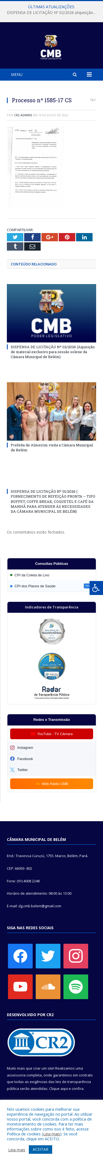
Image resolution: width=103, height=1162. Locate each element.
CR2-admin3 (23, 115)
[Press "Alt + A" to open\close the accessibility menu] (96, 588)
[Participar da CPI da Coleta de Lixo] (51, 575)
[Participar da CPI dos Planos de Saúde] (51, 586)
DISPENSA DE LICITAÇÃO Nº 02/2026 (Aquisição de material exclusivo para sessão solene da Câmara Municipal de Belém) (53, 12)
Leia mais (51, 1134)
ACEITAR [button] (40, 1149)
